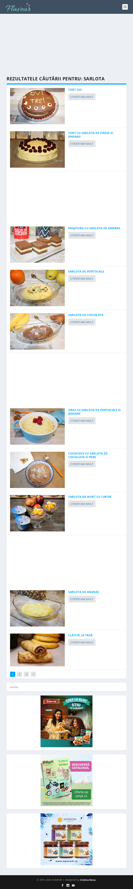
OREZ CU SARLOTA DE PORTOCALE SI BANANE (94, 412)
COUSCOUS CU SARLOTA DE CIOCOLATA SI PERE (88, 455)
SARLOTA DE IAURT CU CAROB (89, 497)
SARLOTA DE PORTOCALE (86, 271)
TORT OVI (75, 90)
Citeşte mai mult (81, 96)
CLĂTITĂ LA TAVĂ (80, 635)
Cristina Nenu (88, 879)
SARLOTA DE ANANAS (83, 592)
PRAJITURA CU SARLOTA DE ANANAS (94, 228)
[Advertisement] (66, 45)
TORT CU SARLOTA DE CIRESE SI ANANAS (90, 135)
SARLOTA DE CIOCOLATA (85, 315)
